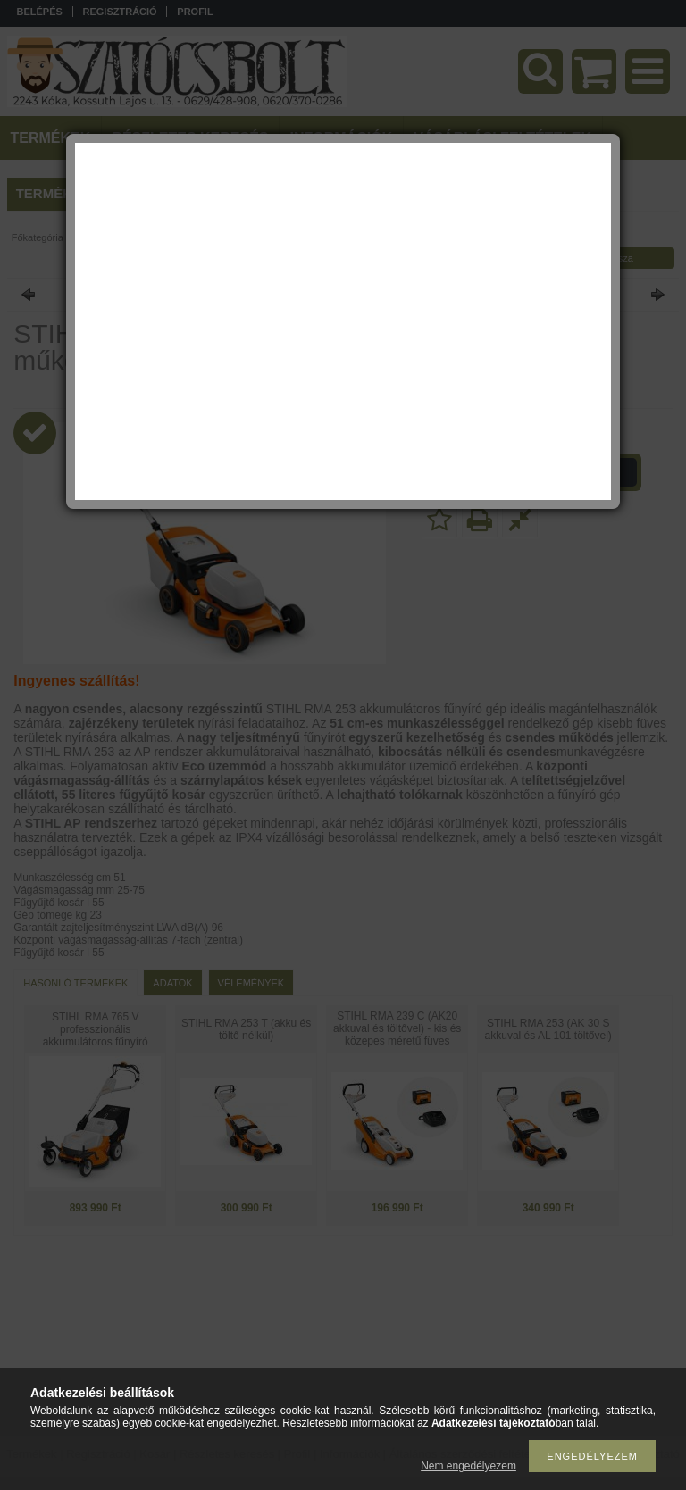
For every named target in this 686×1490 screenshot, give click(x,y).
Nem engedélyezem (468, 1466)
